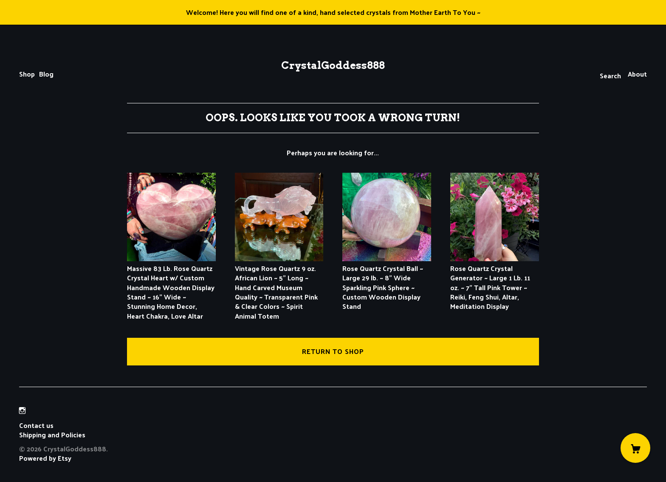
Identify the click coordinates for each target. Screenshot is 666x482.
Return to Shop (333, 351)
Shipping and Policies (52, 434)
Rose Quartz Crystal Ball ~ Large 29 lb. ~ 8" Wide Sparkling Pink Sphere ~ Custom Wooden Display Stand (386, 282)
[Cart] (635, 448)
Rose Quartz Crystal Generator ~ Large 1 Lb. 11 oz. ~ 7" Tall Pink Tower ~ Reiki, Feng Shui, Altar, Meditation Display (494, 282)
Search (610, 75)
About (637, 74)
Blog (46, 74)
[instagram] (22, 411)
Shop (27, 74)
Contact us (36, 425)
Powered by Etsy (45, 458)
